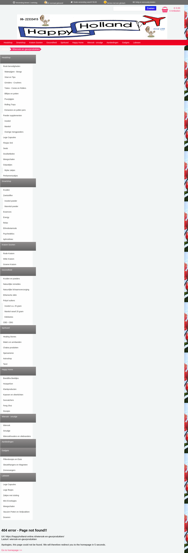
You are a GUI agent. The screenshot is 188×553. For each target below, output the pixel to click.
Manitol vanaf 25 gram (14, 311)
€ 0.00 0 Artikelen (174, 9)
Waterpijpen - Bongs (13, 72)
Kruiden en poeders (11, 279)
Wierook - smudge (95, 42)
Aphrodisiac (8, 239)
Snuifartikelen (9, 154)
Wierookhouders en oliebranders (17, 436)
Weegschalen (9, 159)
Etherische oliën (10, 295)
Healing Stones (9, 337)
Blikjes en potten (12, 94)
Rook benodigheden (11, 66)
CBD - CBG (8, 322)
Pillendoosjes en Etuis (12, 459)
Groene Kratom (9, 264)
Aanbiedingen (112, 42)
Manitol (8, 126)
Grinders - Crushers (13, 83)
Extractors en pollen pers (15, 110)
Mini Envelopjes (10, 501)
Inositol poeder (11, 201)
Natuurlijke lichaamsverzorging (16, 289)
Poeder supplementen (12, 115)
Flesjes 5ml (8, 143)
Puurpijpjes (9, 99)
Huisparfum (8, 384)
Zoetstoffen (8, 195)
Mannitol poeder (11, 206)
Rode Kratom (8, 253)
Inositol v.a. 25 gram (13, 306)
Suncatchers (8, 400)
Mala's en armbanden (12, 342)
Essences (7, 212)
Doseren (6, 517)
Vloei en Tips (10, 77)
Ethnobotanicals (10, 228)
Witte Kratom (8, 259)
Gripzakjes (7, 165)
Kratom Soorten (36, 42)
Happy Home (78, 42)
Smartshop (21, 42)
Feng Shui (7, 406)
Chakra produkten (10, 347)
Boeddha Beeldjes (11, 378)
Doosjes (6, 411)
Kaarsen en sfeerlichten (13, 395)
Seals (5, 148)
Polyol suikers (9, 300)
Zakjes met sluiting (11, 495)
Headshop (8, 42)
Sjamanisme (8, 353)
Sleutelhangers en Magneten (15, 465)
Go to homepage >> (11, 550)
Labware (136, 42)
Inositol (8, 121)
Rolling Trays (10, 104)
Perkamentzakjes (10, 176)
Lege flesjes (8, 490)
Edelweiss (9, 317)
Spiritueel (65, 42)
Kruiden (6, 190)
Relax (5, 223)
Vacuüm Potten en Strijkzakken (16, 512)
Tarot (5, 364)
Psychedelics (8, 234)
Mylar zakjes (10, 170)
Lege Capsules (9, 137)
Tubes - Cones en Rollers (15, 88)
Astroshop (7, 358)
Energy (6, 217)
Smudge (6, 431)
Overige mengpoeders (14, 132)
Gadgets (125, 42)
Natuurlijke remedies (12, 284)
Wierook (6, 425)
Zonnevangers (9, 470)
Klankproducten (9, 389)
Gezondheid (51, 42)
